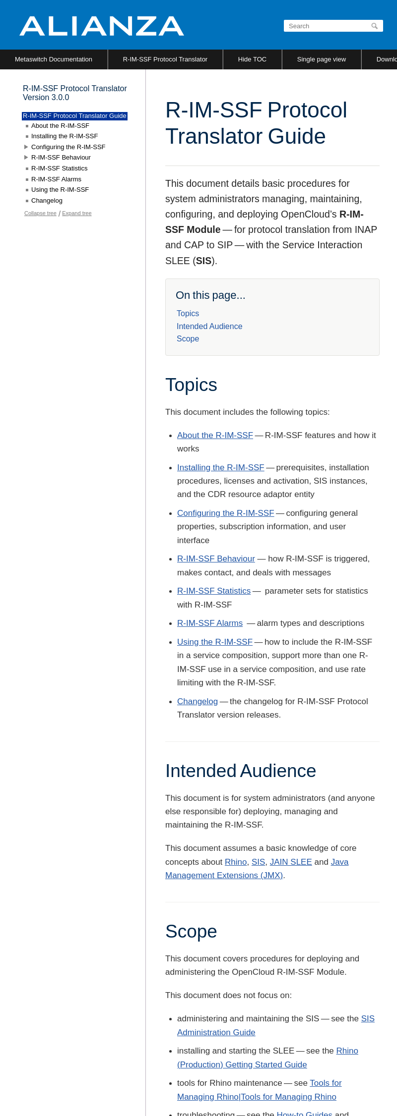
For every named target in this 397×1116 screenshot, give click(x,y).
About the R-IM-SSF (215, 435)
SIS (258, 862)
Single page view (321, 59)
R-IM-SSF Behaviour (216, 558)
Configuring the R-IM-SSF (225, 513)
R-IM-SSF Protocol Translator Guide (75, 115)
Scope (188, 339)
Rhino (236, 862)
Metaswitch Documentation (53, 59)
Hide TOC (252, 59)
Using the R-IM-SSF (215, 642)
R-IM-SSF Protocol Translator (165, 59)
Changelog (197, 701)
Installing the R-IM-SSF (221, 467)
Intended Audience (210, 326)
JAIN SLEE (291, 862)
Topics (188, 313)
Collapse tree (40, 213)
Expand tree (76, 213)
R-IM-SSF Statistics (214, 591)
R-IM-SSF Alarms (210, 623)
